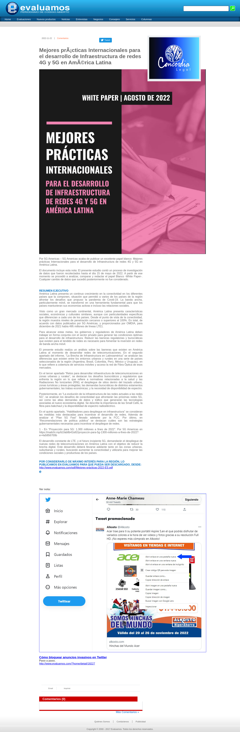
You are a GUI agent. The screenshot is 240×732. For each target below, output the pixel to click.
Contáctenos (123, 721)
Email (50, 688)
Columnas (146, 19)
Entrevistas (81, 19)
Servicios (130, 19)
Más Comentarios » (127, 712)
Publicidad (141, 721)
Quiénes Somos (102, 721)
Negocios (98, 19)
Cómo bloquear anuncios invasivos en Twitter (73, 657)
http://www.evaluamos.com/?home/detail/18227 (67, 663)
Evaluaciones (24, 19)
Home (8, 19)
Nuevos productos (46, 19)
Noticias (66, 19)
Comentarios (62, 38)
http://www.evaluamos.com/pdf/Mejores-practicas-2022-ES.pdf (76, 467)
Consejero (114, 19)
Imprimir (67, 688)
